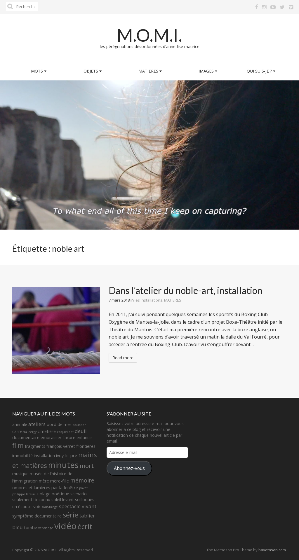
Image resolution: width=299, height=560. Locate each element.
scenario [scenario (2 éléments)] (78, 493)
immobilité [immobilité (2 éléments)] (22, 455)
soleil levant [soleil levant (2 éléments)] (62, 499)
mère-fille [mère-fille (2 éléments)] (59, 481)
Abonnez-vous (129, 468)
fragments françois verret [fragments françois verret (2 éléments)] (50, 446)
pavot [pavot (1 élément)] (83, 488)
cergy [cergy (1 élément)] (32, 432)
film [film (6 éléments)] (18, 445)
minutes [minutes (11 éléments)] (63, 464)
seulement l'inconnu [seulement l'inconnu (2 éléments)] (31, 499)
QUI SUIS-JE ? (261, 71)
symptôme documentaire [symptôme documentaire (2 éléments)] (37, 516)
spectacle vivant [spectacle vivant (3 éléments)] (77, 506)
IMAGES (208, 71)
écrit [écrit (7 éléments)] (85, 526)
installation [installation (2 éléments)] (44, 455)
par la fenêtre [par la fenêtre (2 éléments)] (64, 487)
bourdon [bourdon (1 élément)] (79, 425)
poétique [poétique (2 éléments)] (60, 493)
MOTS (38, 71)
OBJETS (93, 71)
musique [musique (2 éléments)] (20, 473)
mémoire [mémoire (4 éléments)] (82, 480)
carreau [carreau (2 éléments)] (19, 431)
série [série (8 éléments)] (70, 515)
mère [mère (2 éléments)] (44, 481)
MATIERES (150, 71)
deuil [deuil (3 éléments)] (81, 431)
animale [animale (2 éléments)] (19, 424)
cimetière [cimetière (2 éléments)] (47, 431)
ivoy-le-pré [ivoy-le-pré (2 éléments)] (66, 455)
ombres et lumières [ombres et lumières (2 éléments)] (31, 487)
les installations (148, 300)
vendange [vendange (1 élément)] (45, 528)
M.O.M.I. (149, 34)
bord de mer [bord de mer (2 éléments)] (59, 424)
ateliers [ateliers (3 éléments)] (37, 424)
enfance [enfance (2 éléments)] (84, 437)
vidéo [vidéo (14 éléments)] (65, 526)
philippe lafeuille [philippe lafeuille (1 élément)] (25, 494)
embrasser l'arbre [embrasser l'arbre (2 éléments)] (58, 437)
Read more (122, 357)
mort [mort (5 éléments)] (87, 466)
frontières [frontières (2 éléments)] (85, 446)
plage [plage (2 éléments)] (45, 493)
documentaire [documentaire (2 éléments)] (25, 437)
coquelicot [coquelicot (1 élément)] (65, 432)
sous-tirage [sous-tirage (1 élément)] (50, 507)
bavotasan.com (272, 549)
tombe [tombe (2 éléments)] (30, 527)
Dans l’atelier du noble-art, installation (186, 290)
